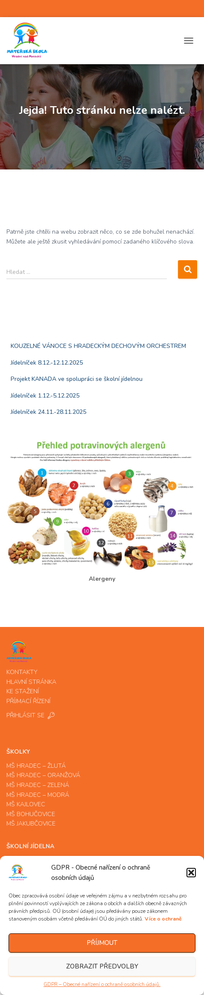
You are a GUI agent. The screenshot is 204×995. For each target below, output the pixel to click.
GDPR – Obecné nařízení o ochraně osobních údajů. (102, 984)
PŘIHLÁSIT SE (26, 715)
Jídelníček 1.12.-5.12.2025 (45, 396)
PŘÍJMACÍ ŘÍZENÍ (28, 701)
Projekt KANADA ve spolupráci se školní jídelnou (77, 379)
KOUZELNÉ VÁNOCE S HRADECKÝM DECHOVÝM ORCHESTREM (98, 346)
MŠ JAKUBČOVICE (30, 824)
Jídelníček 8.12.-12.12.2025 (47, 363)
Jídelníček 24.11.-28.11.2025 (48, 412)
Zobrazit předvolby (102, 966)
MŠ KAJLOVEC (25, 804)
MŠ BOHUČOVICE (30, 814)
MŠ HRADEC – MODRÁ (37, 795)
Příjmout (102, 943)
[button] (191, 872)
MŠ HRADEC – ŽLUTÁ (36, 766)
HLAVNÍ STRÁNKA (31, 682)
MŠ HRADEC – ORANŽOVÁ (43, 775)
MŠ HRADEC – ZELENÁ (37, 785)
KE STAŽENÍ (22, 691)
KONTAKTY (22, 672)
